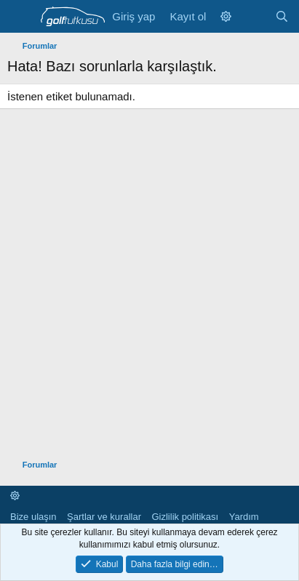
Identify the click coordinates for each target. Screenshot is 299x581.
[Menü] (20, 16)
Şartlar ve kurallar (104, 516)
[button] (226, 16)
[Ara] (282, 16)
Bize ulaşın (33, 516)
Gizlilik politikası (184, 516)
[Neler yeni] (253, 16)
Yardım (244, 516)
